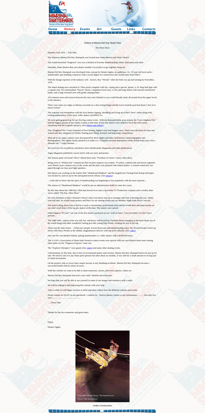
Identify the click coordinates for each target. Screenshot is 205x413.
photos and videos (95, 125)
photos (109, 175)
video (132, 230)
